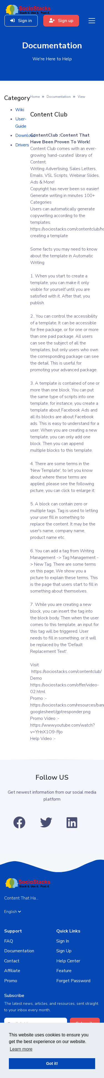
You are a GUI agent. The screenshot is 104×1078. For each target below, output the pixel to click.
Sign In (62, 941)
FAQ (8, 941)
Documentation (59, 96)
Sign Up (64, 951)
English (12, 911)
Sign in (21, 21)
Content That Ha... (21, 898)
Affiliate (12, 971)
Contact (11, 961)
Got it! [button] (52, 1063)
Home (35, 96)
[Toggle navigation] (92, 20)
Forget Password (73, 981)
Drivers (22, 145)
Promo (10, 981)
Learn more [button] (21, 1049)
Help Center (68, 961)
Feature (64, 971)
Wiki (19, 110)
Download (25, 135)
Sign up (61, 21)
